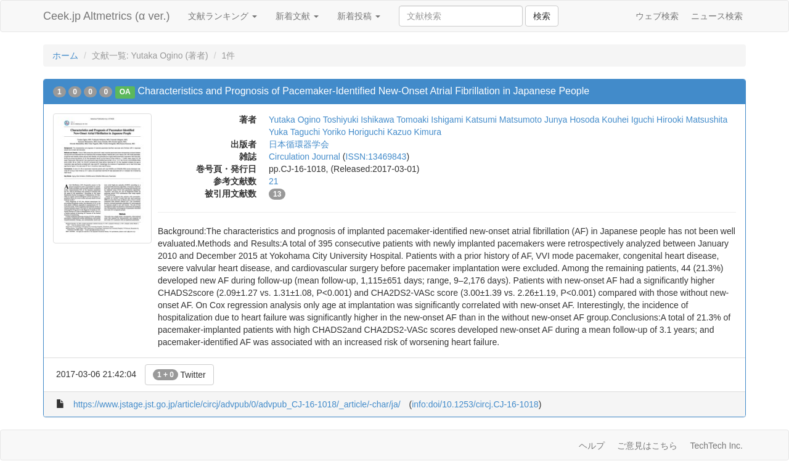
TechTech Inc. (716, 446)
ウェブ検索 (657, 16)
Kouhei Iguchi (628, 119)
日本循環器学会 (299, 144)
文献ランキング (222, 16)
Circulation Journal (304, 156)
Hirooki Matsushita (691, 119)
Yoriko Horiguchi (353, 132)
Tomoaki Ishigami (429, 119)
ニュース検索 (717, 16)
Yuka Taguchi (294, 132)
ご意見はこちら (647, 446)
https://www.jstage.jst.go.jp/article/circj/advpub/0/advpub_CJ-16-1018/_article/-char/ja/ (237, 404)
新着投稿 (358, 16)
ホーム (65, 55)
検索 (541, 16)
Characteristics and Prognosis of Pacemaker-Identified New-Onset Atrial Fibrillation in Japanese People (363, 91)
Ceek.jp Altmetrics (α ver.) (106, 16)
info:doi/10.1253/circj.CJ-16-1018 (475, 404)
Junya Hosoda (572, 119)
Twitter (179, 374)
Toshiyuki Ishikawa (358, 119)
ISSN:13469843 (376, 156)
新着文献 (297, 16)
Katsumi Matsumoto (503, 119)
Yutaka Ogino (295, 119)
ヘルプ (592, 446)
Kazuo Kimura (414, 132)
